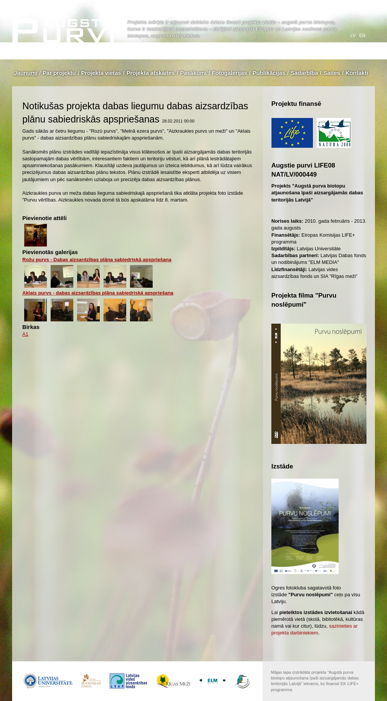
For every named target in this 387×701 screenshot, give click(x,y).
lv (353, 35)
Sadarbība (304, 73)
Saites (332, 73)
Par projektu (59, 73)
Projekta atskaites (151, 73)
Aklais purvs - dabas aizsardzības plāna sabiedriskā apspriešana (97, 293)
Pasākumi (193, 73)
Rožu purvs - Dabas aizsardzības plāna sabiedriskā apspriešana (97, 259)
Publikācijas (268, 73)
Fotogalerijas (229, 73)
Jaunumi (25, 73)
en (362, 35)
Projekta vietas (101, 73)
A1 (25, 334)
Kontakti (356, 73)
